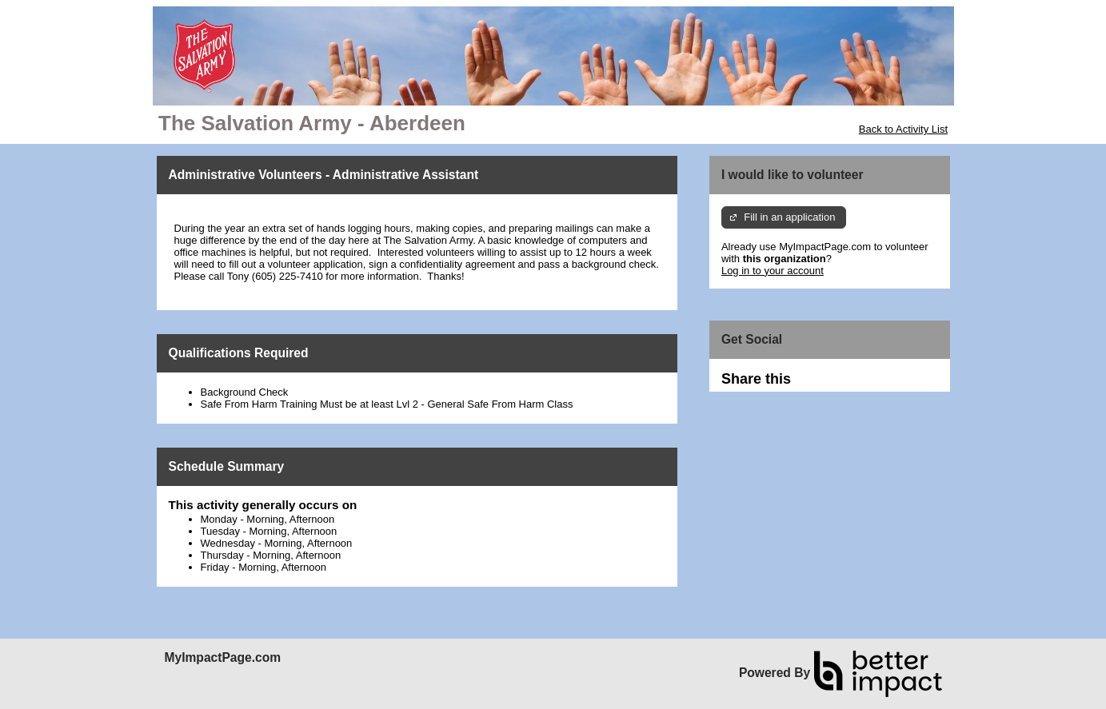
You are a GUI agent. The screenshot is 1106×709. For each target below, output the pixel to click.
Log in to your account (772, 271)
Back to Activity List (903, 129)
